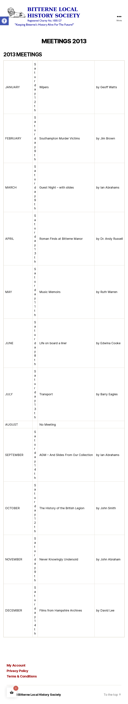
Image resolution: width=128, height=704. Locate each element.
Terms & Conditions (22, 676)
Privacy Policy (17, 671)
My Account (16, 665)
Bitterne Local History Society (39, 694)
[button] (4, 21)
